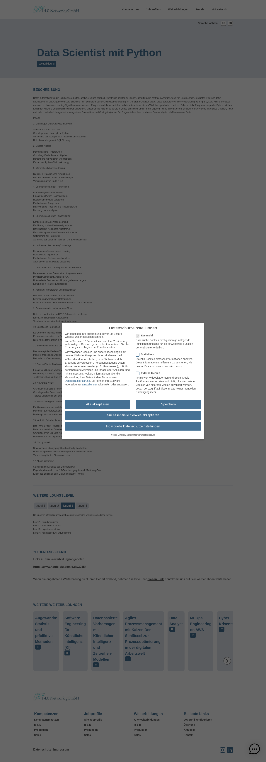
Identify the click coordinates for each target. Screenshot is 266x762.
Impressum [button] (150, 433)
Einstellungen (90, 382)
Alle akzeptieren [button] (97, 402)
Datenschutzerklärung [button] (134, 433)
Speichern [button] (168, 402)
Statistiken (146, 352)
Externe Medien (149, 371)
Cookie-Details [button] (117, 433)
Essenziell (146, 333)
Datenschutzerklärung (77, 378)
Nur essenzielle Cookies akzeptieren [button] (133, 413)
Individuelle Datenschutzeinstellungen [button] (133, 424)
